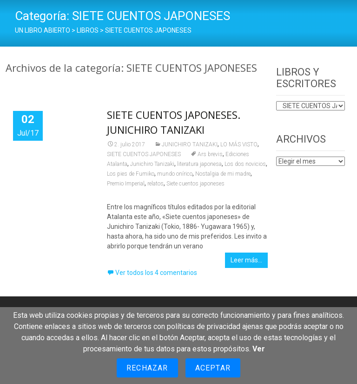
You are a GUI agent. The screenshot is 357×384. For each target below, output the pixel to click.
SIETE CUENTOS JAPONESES (144, 154)
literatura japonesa (199, 164)
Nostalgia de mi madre (223, 174)
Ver (258, 348)
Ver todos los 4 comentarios (156, 272)
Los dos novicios (245, 164)
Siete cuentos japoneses (195, 183)
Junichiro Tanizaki (152, 164)
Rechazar (147, 367)
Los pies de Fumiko (130, 174)
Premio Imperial (126, 183)
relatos (155, 183)
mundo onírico (174, 174)
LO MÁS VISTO (239, 144)
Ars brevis (210, 154)
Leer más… (246, 260)
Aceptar (213, 367)
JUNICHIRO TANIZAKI (190, 144)
